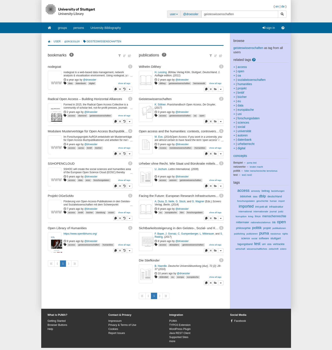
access (71, 115)
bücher (98, 148)
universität (244, 131)
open (202, 115)
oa (195, 115)
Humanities (200, 148)
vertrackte (278, 244)
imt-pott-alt (261, 206)
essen (111, 212)
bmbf (89, 148)
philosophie (243, 228)
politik (236, 170)
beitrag (266, 190)
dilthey (162, 83)
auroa (81, 148)
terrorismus (272, 171)
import (281, 201)
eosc (88, 180)
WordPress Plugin (180, 329)
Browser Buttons (57, 324)
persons (78, 28)
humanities (108, 245)
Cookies (113, 329)
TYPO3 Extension (180, 324)
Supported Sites (179, 337)
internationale (260, 211)
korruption (241, 216)
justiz (280, 211)
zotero (283, 249)
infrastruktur (276, 206)
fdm (181, 212)
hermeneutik (199, 83)
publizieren (252, 233)
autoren (173, 180)
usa (269, 244)
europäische (171, 212)
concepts (240, 156)
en (277, 6)
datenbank (81, 83)
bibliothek (245, 196)
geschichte (262, 200)
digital (92, 83)
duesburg (100, 212)
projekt (242, 88)
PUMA (173, 320)
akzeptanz (174, 245)
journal (273, 211)
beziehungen (277, 191)
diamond (82, 115)
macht (260, 167)
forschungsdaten (101, 180)
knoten (253, 167)
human (273, 201)
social (241, 126)
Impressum (115, 320)
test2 (249, 175)
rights (285, 233)
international (245, 211)
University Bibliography (106, 28)
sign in (268, 28)
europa (180, 277)
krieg (250, 216)
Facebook (240, 320)
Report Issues (116, 333)
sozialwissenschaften (252, 79)
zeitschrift (274, 249)
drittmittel (163, 277)
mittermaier (242, 222)
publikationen (279, 228)
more (172, 341)
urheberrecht (246, 144)
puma (249, 163)
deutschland (275, 196)
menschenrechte (258, 171)
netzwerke (239, 166)
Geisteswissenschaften (180, 148)
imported (246, 206)
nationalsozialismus (261, 222)
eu (160, 212)
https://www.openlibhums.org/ (80, 233)
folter (246, 171)
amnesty (255, 191)
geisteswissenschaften (100, 115)
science (245, 238)
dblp (262, 196)
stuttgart (276, 238)
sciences (243, 122)
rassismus (276, 233)
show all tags (124, 83)
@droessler (191, 14)
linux (258, 216)
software (264, 238)
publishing (239, 233)
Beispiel (238, 162)
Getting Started (57, 320)
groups (62, 28)
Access (162, 148)
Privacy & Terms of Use (122, 324)
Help (50, 329)
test (254, 163)
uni (240, 114)
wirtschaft (240, 249)
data (70, 83)
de (283, 6)
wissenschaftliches (257, 249)
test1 (244, 175)
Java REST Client (179, 333)
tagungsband (245, 244)
